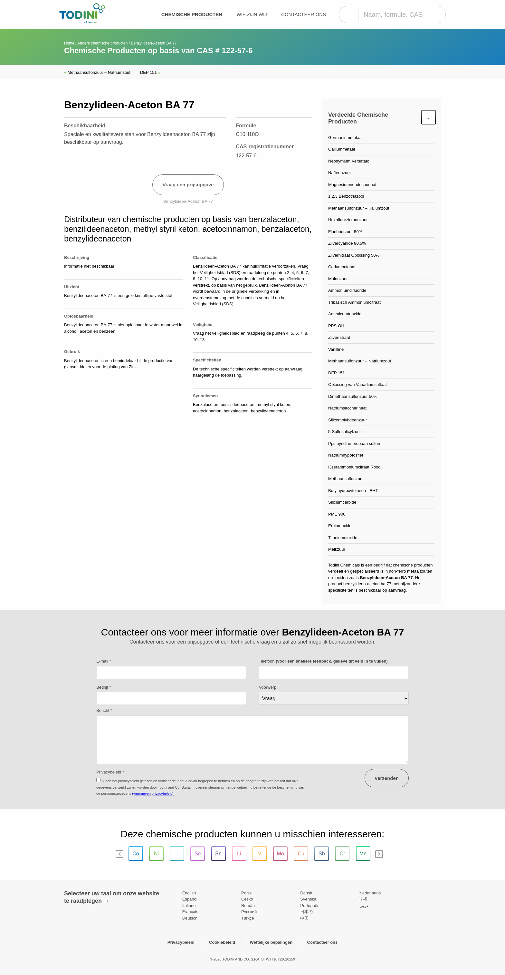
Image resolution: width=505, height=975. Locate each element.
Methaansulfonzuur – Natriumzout (97, 72)
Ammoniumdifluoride (347, 290)
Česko (247, 899)
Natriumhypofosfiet (345, 455)
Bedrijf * (103, 687)
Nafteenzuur (339, 172)
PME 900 (336, 514)
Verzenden (387, 778)
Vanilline (336, 349)
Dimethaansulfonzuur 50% (352, 396)
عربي (364, 905)
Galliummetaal (341, 149)
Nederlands (370, 893)
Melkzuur (336, 549)
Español (189, 899)
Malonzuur (338, 278)
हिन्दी (363, 899)
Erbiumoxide (339, 525)
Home (69, 43)
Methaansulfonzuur (346, 478)
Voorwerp (267, 687)
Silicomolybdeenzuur (347, 420)
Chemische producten (191, 14)
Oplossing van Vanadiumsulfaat (357, 384)
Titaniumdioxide (342, 537)
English (189, 893)
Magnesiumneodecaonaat (352, 184)
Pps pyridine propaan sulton (354, 443)
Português (309, 905)
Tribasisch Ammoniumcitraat (354, 302)
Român (248, 905)
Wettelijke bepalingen (271, 942)
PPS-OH (336, 325)
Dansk (306, 893)
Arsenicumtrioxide (344, 313)
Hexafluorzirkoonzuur (348, 219)
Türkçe (247, 918)
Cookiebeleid (222, 942)
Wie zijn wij (251, 14)
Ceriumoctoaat (342, 266)
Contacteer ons (303, 14)
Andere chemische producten (102, 43)
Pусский (249, 911)
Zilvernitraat (339, 337)
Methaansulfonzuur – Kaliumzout (358, 208)
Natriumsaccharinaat (347, 408)
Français (190, 911)
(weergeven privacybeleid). (153, 793)
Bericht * (104, 710)
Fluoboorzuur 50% (345, 231)
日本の (306, 911)
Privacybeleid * (110, 772)
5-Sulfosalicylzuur (344, 431)
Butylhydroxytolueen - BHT (353, 490)
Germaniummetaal (345, 137)
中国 (304, 918)
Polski (246, 893)
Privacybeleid (181, 942)
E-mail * (103, 661)
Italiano (189, 905)
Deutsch (190, 918)
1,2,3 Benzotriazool (346, 196)
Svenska (308, 899)
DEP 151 (150, 72)
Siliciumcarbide (342, 502)
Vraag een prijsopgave (188, 184)
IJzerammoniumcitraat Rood (354, 467)
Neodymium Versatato (348, 161)
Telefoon (323, 661)
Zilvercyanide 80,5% (347, 243)
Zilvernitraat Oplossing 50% (353, 255)
